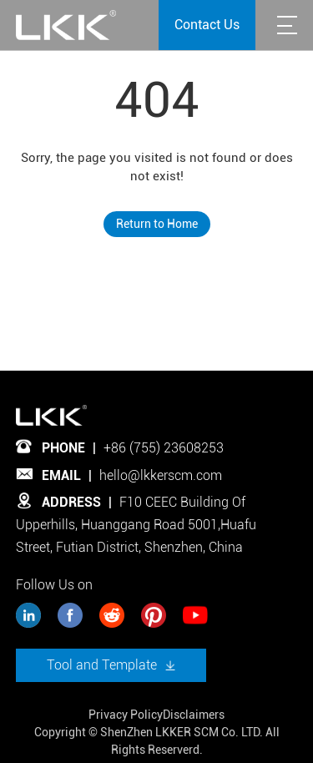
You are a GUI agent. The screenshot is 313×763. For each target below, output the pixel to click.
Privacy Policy (125, 714)
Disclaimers (194, 714)
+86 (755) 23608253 (163, 448)
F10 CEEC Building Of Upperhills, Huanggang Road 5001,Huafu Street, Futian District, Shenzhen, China (136, 524)
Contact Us (207, 25)
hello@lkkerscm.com (160, 475)
